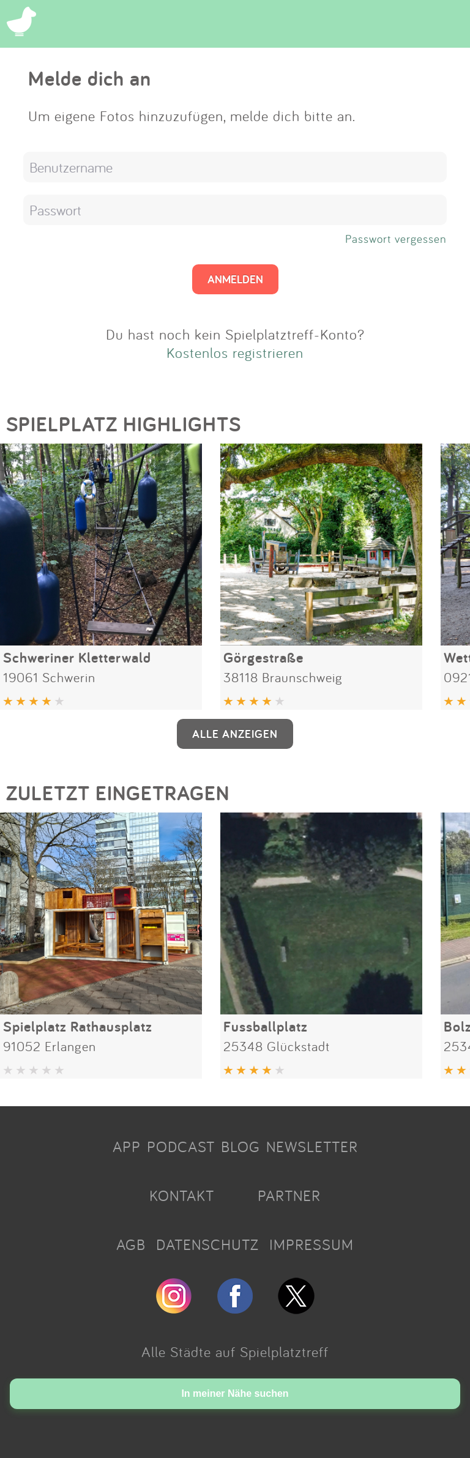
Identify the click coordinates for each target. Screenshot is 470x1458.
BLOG (240, 1146)
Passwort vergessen (396, 238)
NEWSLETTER (312, 1146)
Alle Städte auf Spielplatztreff (235, 1351)
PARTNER (289, 1195)
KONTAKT (181, 1195)
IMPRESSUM (311, 1244)
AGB (131, 1244)
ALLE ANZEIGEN (235, 734)
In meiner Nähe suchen (234, 1393)
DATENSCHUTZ (207, 1244)
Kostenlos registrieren (235, 352)
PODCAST (181, 1146)
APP (127, 1146)
